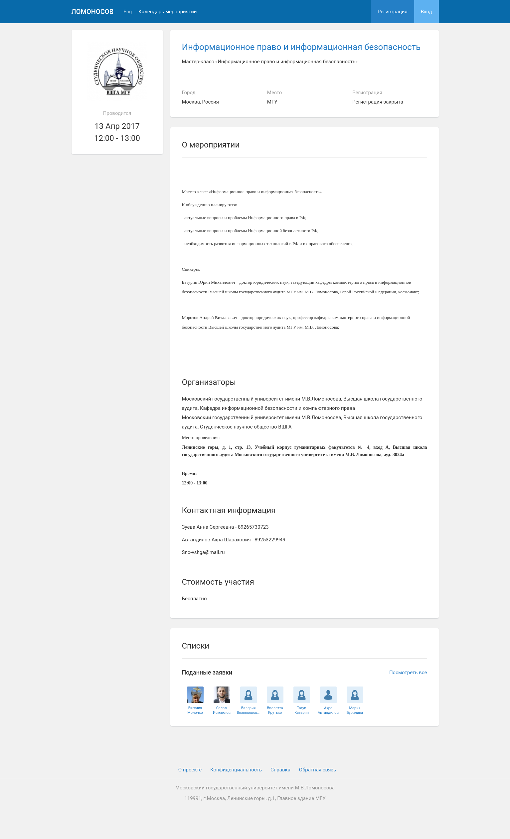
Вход (426, 12)
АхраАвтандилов (328, 710)
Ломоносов (93, 11)
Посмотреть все (408, 673)
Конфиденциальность (236, 770)
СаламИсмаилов (222, 710)
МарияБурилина (355, 710)
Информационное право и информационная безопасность (301, 47)
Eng (127, 11)
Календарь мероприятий (167, 11)
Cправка (280, 770)
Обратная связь (317, 770)
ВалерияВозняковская (248, 710)
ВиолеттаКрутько (275, 710)
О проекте (190, 770)
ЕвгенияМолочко (195, 710)
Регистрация (393, 12)
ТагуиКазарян (301, 710)
